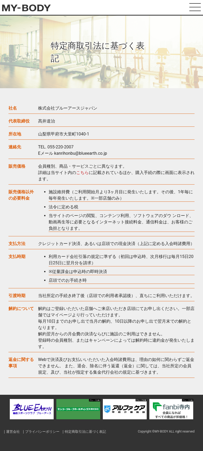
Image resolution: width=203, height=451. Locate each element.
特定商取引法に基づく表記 (85, 432)
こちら (82, 172)
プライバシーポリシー (42, 432)
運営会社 (13, 432)
